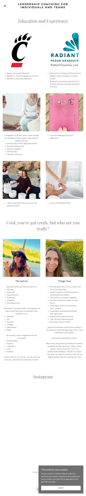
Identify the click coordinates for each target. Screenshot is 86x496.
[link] (43, 7)
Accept (61, 488)
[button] (9, 6)
